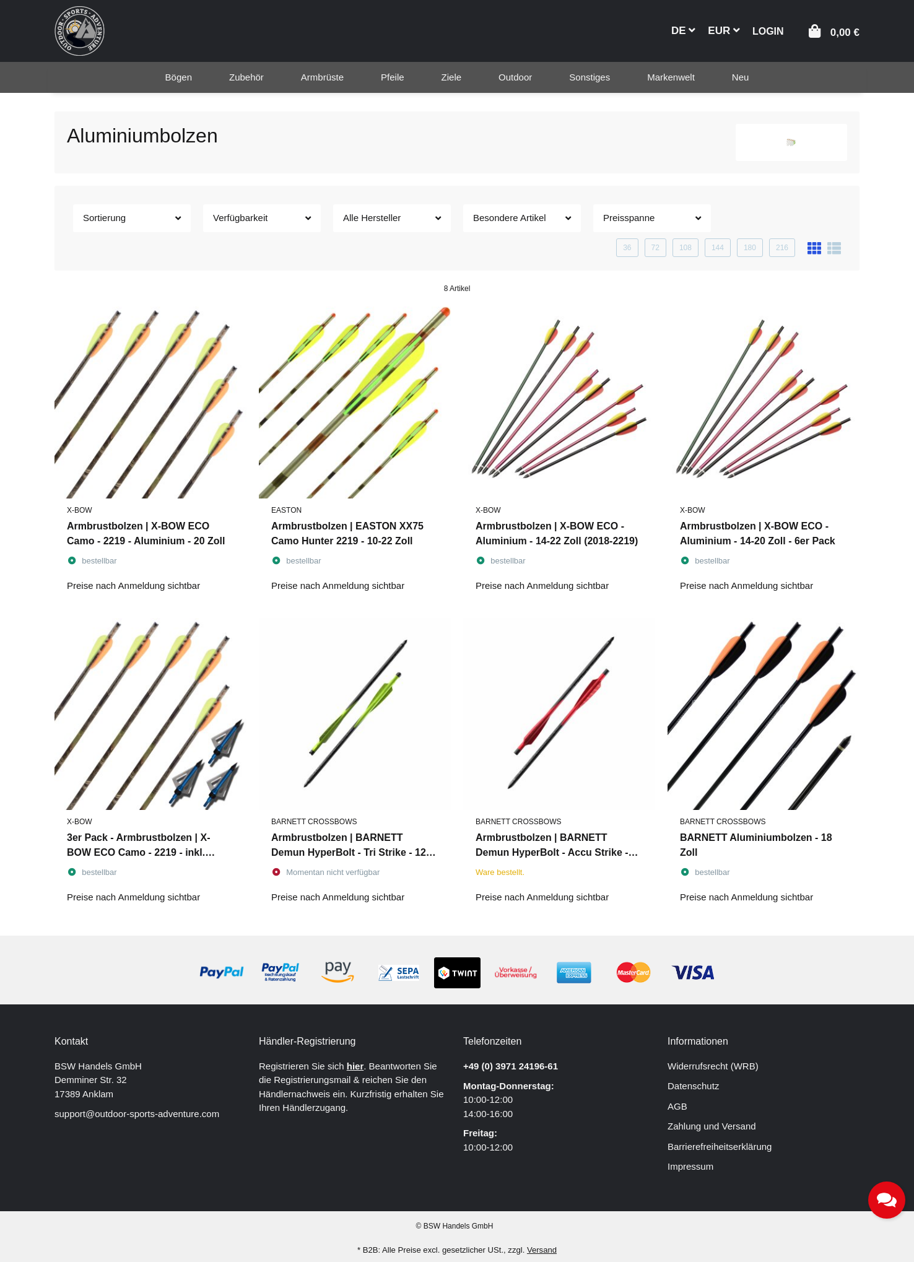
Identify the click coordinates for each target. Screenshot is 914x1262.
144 (718, 247)
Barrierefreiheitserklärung (720, 1146)
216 (782, 247)
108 (685, 247)
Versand (542, 1250)
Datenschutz (693, 1086)
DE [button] (683, 31)
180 (750, 247)
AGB (677, 1106)
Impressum (690, 1166)
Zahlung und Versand (712, 1126)
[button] (768, 30)
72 (655, 247)
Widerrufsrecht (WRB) (713, 1066)
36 (627, 247)
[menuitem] (179, 77)
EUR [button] (724, 31)
